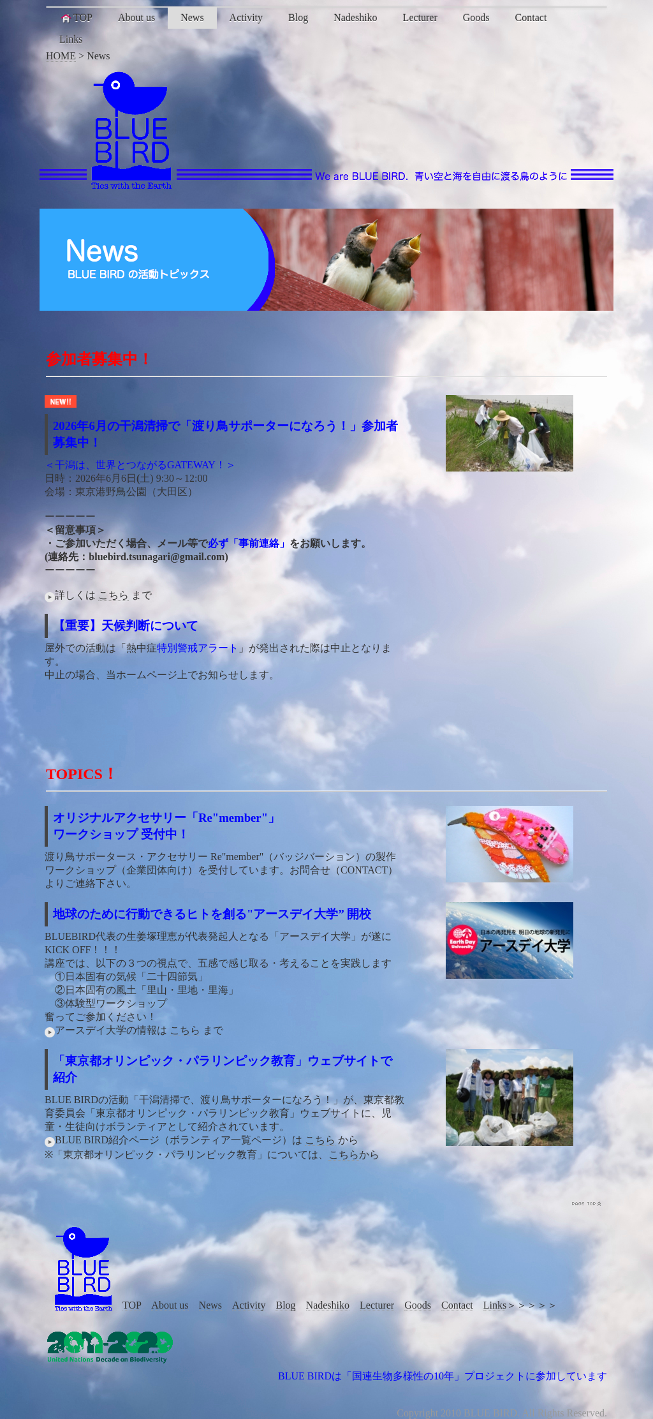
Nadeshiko (355, 17)
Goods (476, 17)
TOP (75, 18)
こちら (113, 595)
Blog (298, 17)
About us (136, 17)
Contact (531, 17)
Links (70, 39)
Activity (246, 17)
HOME (61, 55)
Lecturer (420, 17)
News (191, 17)
